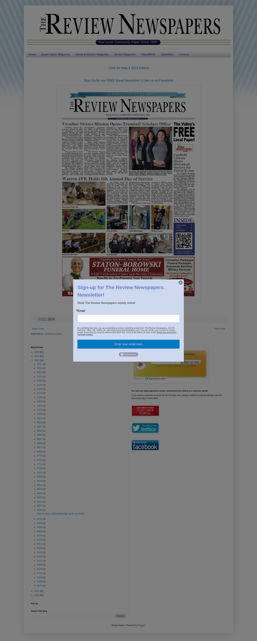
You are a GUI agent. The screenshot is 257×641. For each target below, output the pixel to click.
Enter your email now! (128, 344)
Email (81, 310)
